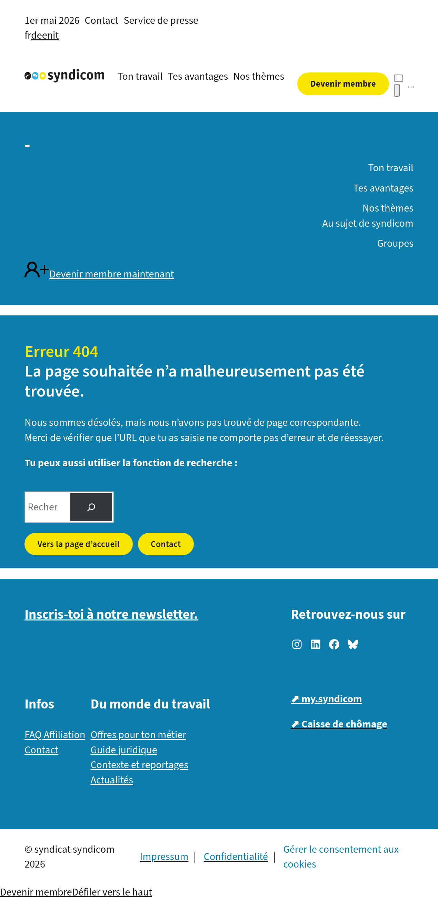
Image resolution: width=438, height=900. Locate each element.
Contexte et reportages (139, 764)
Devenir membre (36, 892)
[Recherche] (398, 78)
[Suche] (91, 507)
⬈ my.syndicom (326, 699)
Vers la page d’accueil (79, 544)
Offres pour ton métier (138, 734)
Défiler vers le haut (112, 892)
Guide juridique (123, 750)
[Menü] (411, 87)
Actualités (111, 780)
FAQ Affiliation (54, 734)
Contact (166, 544)
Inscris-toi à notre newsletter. (111, 614)
